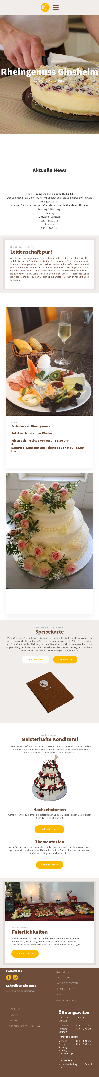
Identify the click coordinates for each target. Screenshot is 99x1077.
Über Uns (15, 1009)
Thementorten (49, 864)
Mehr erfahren (25, 953)
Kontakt (14, 1014)
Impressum (16, 1020)
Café (58, 994)
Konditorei (63, 977)
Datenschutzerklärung (24, 1026)
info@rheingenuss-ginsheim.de (21, 990)
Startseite (62, 971)
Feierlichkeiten (65, 1000)
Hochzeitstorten (49, 829)
